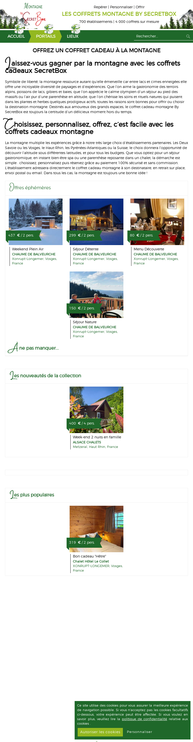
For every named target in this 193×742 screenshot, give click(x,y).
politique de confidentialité (144, 719)
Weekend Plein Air (27, 249)
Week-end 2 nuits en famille (97, 437)
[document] (132, 720)
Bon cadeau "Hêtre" (89, 556)
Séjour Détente (86, 249)
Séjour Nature (84, 322)
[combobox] (163, 36)
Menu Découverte (149, 249)
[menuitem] (14, 36)
